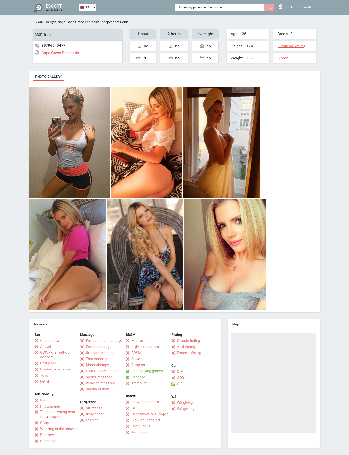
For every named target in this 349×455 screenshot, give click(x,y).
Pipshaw (47, 435)
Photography (50, 406)
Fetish (45, 381)
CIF (179, 384)
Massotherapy (97, 365)
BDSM (136, 353)
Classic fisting (188, 341)
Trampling (139, 383)
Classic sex (49, 341)
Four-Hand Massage (102, 371)
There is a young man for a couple (57, 414)
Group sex (48, 363)
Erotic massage (98, 347)
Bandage (138, 377)
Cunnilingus (140, 426)
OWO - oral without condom (55, 354)
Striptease (94, 408)
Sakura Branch (97, 389)
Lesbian (92, 420)
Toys (44, 375)
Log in (297, 6)
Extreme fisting (189, 353)
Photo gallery (48, 76)
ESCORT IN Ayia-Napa (49, 22)
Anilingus (138, 432)
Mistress (138, 341)
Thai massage (97, 359)
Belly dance (95, 414)
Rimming (47, 441)
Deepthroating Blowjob (149, 414)
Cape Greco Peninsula (83, 22)
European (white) (291, 46)
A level (45, 347)
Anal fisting (186, 347)
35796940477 (53, 45)
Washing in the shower (58, 429)
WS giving (185, 403)
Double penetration (55, 369)
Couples (47, 423)
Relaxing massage (100, 383)
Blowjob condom (145, 402)
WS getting (185, 409)
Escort (45, 400)
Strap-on (138, 365)
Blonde (283, 58)
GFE (134, 408)
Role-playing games (147, 371)
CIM (180, 372)
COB (180, 378)
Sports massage (99, 377)
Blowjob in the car (145, 420)
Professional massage (104, 341)
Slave (135, 359)
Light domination (145, 347)
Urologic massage (100, 353)
